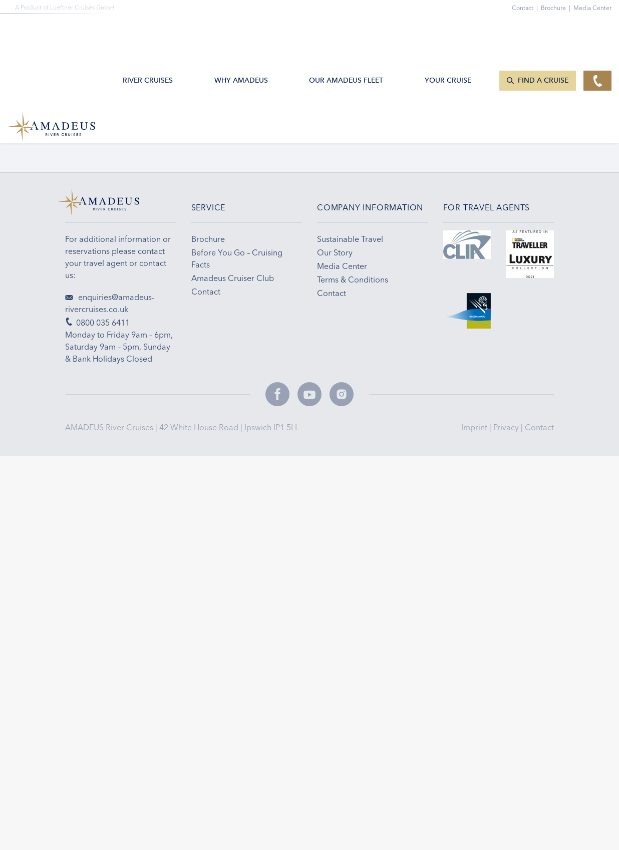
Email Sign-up (258, 134)
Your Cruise (448, 32)
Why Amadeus (241, 32)
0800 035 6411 (92, 134)
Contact (539, 427)
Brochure (557, 8)
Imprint (475, 427)
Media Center (592, 8)
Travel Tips (422, 134)
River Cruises (148, 32)
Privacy (507, 427)
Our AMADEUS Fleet (346, 32)
